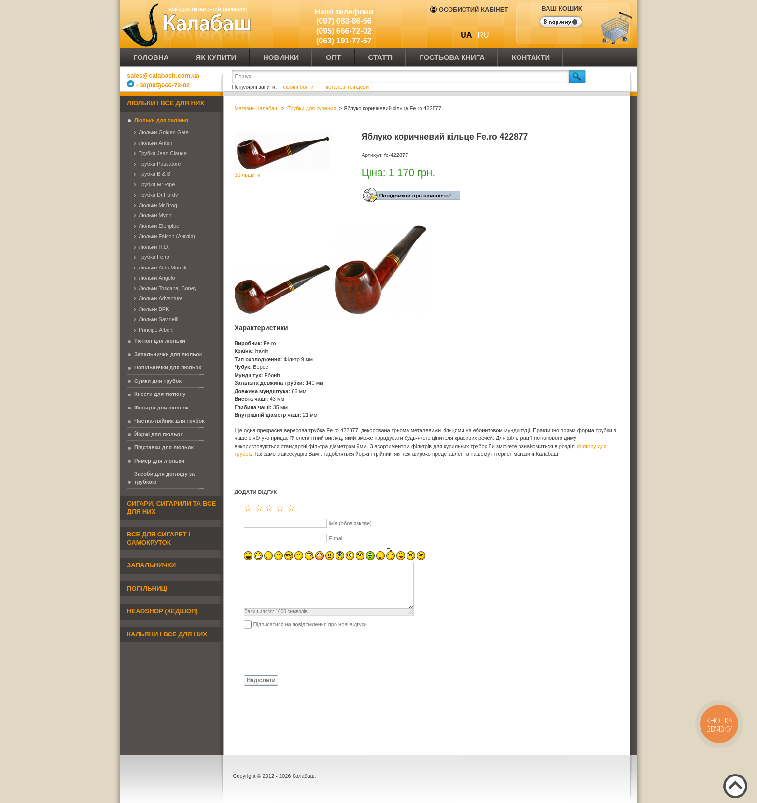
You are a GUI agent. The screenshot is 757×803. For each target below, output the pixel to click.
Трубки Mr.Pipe (157, 184)
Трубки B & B (154, 174)
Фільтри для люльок (161, 407)
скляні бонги (299, 87)
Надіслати (261, 680)
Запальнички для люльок (168, 354)
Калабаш (187, 24)
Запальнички (151, 565)
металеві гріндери (346, 87)
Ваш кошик (561, 8)
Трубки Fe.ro (154, 257)
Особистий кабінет (469, 9)
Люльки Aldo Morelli (162, 267)
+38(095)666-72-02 (158, 85)
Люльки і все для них (165, 103)
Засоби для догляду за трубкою (164, 478)
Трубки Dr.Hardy (158, 194)
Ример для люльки (159, 461)
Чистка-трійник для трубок (169, 420)
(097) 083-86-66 (344, 21)
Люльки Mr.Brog (158, 205)
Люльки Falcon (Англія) (167, 236)
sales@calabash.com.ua (163, 75)
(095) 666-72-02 (344, 31)
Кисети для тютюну (159, 394)
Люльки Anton (155, 143)
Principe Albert (156, 330)
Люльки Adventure (161, 298)
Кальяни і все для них (167, 634)
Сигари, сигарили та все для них (171, 507)
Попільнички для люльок (167, 367)
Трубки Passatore (160, 164)
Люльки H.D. (154, 247)
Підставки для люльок (164, 447)
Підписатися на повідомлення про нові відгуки (309, 624)
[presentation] (307, 651)
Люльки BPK (154, 309)
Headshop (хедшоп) (162, 611)
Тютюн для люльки (159, 341)
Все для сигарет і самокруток (158, 538)
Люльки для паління (161, 120)
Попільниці (147, 588)
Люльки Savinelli (158, 319)
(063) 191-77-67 (344, 41)
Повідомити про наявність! (415, 195)
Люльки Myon (155, 215)
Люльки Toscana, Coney (167, 288)
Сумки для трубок (158, 381)
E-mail (335, 538)
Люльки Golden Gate (164, 132)
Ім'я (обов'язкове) (349, 523)
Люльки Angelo (157, 278)
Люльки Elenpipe (159, 226)
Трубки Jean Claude (163, 153)
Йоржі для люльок (158, 434)
